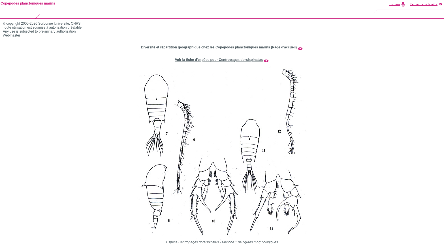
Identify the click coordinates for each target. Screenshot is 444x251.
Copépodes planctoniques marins (28, 3)
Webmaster (11, 35)
